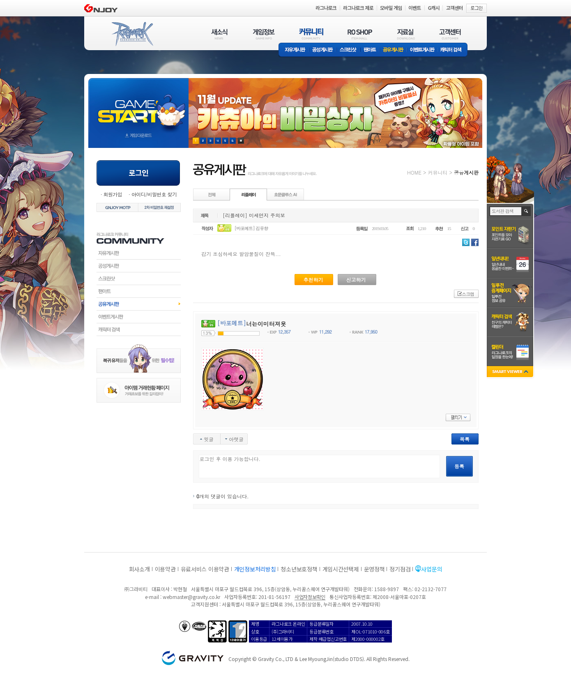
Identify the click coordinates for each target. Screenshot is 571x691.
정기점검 (399, 569)
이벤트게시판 (422, 50)
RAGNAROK (131, 34)
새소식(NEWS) (219, 33)
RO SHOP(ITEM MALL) (360, 33)
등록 (459, 466)
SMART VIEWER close (511, 372)
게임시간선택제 (340, 569)
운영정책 (374, 569)
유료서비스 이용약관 (205, 569)
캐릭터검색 (139, 329)
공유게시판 (393, 50)
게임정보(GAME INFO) (264, 33)
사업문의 (431, 569)
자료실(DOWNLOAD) (405, 33)
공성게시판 (323, 50)
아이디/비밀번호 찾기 (154, 194)
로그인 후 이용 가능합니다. (319, 466)
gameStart (138, 105)
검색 (526, 211)
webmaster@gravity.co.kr (191, 596)
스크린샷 (348, 50)
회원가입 (112, 194)
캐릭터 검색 (453, 50)
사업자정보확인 (310, 596)
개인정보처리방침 (255, 569)
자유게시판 (294, 50)
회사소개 (139, 569)
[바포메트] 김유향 (251, 228)
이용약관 (165, 569)
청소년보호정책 (299, 569)
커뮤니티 (437, 172)
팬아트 (370, 50)
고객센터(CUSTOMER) (450, 33)
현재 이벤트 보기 (241, 141)
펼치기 (458, 417)
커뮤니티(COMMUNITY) (311, 33)
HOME (414, 172)
